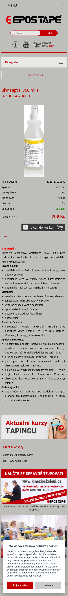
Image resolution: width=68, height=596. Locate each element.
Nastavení (48, 585)
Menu (12, 5)
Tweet (5, 236)
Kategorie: (12, 62)
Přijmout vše (20, 585)
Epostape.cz (34, 75)
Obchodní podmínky (18, 455)
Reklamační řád (15, 461)
